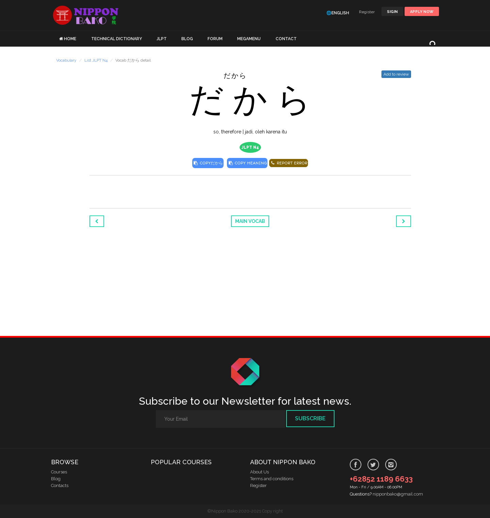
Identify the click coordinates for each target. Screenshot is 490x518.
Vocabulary (66, 60)
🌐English (337, 13)
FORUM (215, 38)
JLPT (162, 38)
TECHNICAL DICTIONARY (116, 38)
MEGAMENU (249, 38)
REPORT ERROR (288, 163)
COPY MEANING (247, 163)
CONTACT (286, 38)
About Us (259, 471)
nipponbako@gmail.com (398, 494)
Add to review (396, 74)
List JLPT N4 (96, 60)
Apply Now (422, 12)
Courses (59, 471)
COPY (208, 163)
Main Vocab (250, 221)
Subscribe (310, 418)
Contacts (59, 485)
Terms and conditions (271, 478)
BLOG (187, 38)
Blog (56, 478)
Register (367, 12)
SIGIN (392, 12)
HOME (70, 38)
